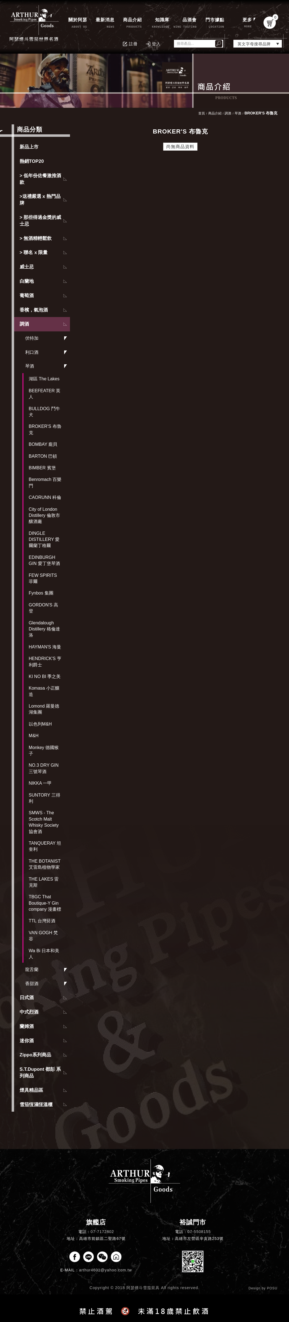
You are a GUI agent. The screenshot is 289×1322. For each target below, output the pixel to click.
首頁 (201, 113)
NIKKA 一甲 (40, 783)
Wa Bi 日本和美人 (44, 953)
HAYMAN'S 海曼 (45, 647)
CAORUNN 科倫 (45, 497)
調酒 (24, 324)
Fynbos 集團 (41, 593)
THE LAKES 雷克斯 (44, 882)
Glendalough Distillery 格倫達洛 (44, 629)
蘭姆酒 (27, 1026)
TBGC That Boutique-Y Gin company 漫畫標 (45, 903)
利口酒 (31, 352)
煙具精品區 (31, 1090)
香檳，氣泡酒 (34, 310)
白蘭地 (27, 281)
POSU (272, 1288)
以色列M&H (40, 724)
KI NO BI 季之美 (45, 676)
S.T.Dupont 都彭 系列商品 (40, 1072)
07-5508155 (199, 1231)
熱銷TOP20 (32, 161)
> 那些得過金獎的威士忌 (40, 221)
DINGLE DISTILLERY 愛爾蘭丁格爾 (44, 539)
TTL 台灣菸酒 (42, 920)
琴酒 (29, 366)
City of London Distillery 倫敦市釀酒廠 (44, 515)
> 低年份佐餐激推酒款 (40, 179)
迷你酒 (27, 1040)
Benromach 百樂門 (45, 482)
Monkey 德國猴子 (44, 750)
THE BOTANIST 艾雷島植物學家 (45, 864)
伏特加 (31, 338)
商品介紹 (215, 113)
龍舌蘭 (31, 969)
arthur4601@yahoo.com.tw (105, 1270)
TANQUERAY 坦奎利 (45, 846)
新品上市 (29, 147)
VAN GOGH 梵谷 (43, 935)
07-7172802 (102, 1231)
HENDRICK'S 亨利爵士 (45, 661)
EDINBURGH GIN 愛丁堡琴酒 (44, 560)
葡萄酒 (27, 295)
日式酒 (27, 997)
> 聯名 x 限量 (34, 252)
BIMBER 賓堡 (42, 467)
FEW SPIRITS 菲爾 (43, 578)
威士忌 (27, 266)
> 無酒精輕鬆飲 (36, 238)
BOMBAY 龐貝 (43, 444)
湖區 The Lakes (44, 378)
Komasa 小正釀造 (44, 691)
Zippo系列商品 (35, 1054)
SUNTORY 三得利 (44, 798)
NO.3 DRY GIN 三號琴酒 (44, 768)
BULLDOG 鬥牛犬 (44, 411)
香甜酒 (31, 983)
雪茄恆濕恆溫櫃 (36, 1104)
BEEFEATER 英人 (44, 393)
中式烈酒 (29, 1012)
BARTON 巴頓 (43, 456)
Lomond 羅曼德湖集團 (44, 709)
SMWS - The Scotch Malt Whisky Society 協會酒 (44, 822)
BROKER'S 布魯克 (45, 429)
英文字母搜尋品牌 (254, 44)
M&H (34, 735)
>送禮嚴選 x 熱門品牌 (40, 200)
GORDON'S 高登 (43, 608)
